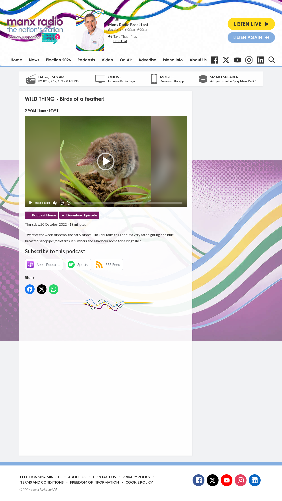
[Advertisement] (107, 380)
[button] (106, 161)
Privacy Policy (136, 477)
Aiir (55, 490)
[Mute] (54, 203)
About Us (198, 59)
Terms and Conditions (42, 482)
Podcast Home (44, 215)
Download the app (172, 81)
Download (120, 41)
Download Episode (81, 215)
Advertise (147, 59)
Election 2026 (58, 59)
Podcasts (86, 59)
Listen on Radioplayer (122, 81)
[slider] (128, 203)
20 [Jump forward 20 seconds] (69, 203)
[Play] (30, 203)
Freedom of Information (94, 482)
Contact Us (104, 477)
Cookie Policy (139, 482)
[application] (106, 161)
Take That (120, 36)
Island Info (173, 59)
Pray (133, 36)
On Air (126, 59)
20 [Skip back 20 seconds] (62, 203)
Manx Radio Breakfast (128, 24)
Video (107, 59)
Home (16, 59)
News (34, 59)
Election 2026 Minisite (41, 477)
